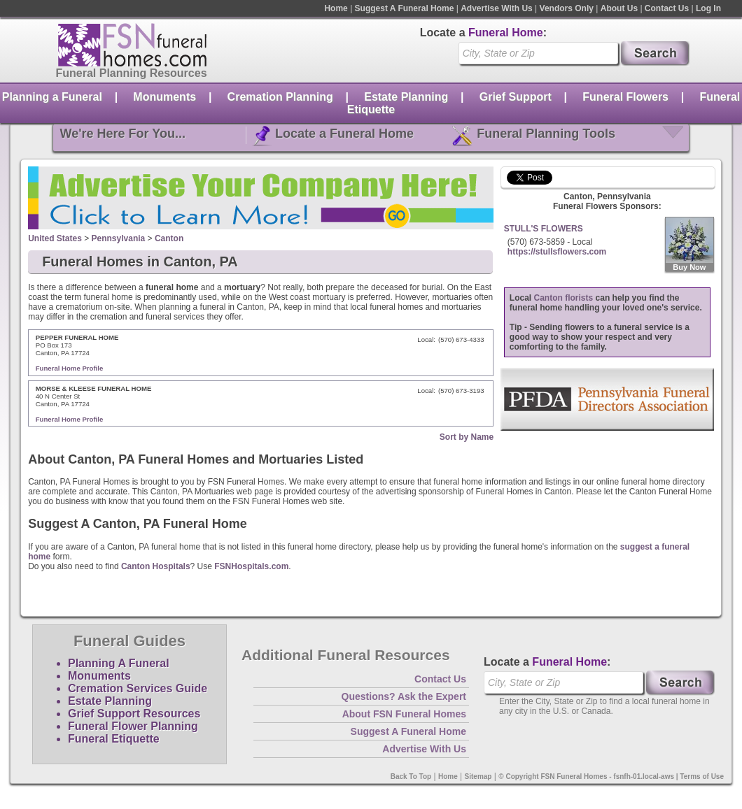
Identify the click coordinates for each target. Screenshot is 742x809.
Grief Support (515, 97)
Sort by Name (466, 437)
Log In (708, 8)
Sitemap (478, 776)
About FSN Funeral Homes (404, 713)
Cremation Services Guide (137, 688)
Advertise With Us (497, 8)
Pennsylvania (119, 238)
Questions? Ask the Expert (404, 696)
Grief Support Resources (134, 713)
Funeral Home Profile (70, 368)
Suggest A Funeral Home (404, 8)
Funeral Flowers (625, 97)
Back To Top (411, 776)
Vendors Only (567, 8)
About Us (619, 8)
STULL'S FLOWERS (543, 229)
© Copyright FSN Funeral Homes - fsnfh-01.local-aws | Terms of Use (611, 776)
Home (335, 8)
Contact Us (667, 8)
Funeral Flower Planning (133, 726)
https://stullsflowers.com (556, 252)
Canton (169, 238)
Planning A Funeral (118, 663)
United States (55, 238)
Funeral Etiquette (114, 739)
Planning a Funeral (52, 97)
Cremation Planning (280, 97)
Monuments (164, 97)
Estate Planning (406, 97)
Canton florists (564, 298)
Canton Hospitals (155, 566)
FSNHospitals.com (251, 566)
